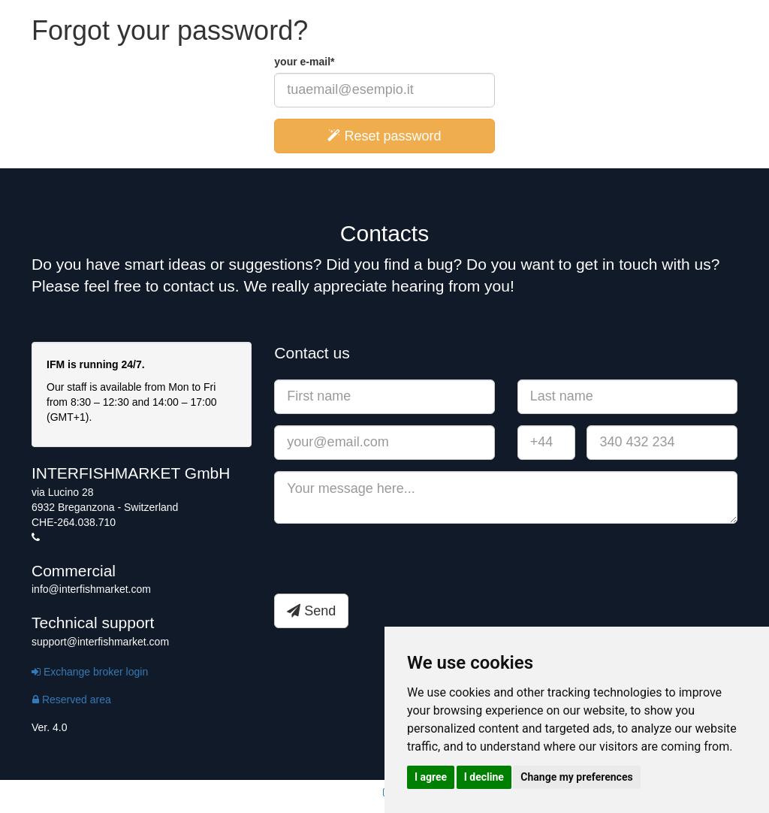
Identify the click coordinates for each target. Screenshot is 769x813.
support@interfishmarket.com (100, 642)
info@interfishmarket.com (91, 589)
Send (311, 610)
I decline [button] (484, 777)
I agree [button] (431, 777)
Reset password (384, 136)
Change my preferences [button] (576, 777)
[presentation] (388, 564)
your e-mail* (304, 62)
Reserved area (71, 700)
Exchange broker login (90, 672)
